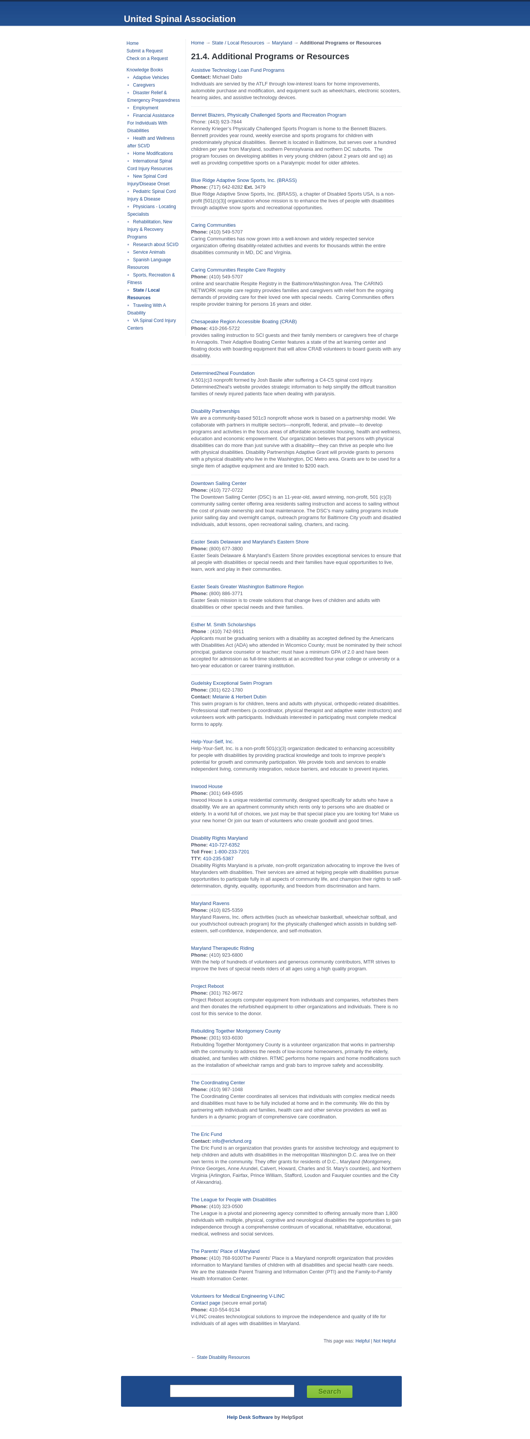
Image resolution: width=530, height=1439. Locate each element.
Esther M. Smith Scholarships (223, 624)
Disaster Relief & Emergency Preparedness (153, 96)
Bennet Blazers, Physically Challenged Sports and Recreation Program (268, 115)
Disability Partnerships (215, 411)
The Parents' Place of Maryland (225, 1251)
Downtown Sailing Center (219, 483)
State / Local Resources (143, 293)
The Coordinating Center (218, 1082)
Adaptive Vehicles (151, 77)
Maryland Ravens (210, 903)
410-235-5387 (218, 858)
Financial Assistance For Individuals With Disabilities (151, 123)
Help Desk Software (250, 1417)
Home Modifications (153, 153)
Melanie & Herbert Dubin (239, 697)
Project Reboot (207, 986)
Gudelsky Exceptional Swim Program (231, 683)
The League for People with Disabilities (234, 1199)
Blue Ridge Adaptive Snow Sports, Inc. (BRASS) (244, 180)
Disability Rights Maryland (219, 838)
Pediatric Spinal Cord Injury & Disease (151, 195)
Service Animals (149, 252)
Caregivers (144, 85)
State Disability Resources (223, 1357)
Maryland (282, 43)
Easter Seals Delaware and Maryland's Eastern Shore (250, 542)
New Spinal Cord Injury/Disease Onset (148, 180)
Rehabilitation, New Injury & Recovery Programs (149, 229)
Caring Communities (213, 225)
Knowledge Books (145, 70)
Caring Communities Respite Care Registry (238, 270)
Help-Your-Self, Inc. (212, 741)
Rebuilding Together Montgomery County (236, 1031)
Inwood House (207, 786)
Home (133, 43)
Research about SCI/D (156, 244)
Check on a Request (147, 58)
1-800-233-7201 (232, 852)
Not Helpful (384, 1341)
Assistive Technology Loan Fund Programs (238, 70)
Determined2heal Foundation (223, 373)
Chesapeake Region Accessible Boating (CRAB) (244, 321)
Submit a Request (145, 51)
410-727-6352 (224, 845)
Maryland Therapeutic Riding (222, 948)
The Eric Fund (206, 1134)
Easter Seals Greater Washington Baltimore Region (247, 586)
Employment (146, 108)
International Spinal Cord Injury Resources (150, 164)
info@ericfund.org (232, 1141)
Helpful (362, 1341)
